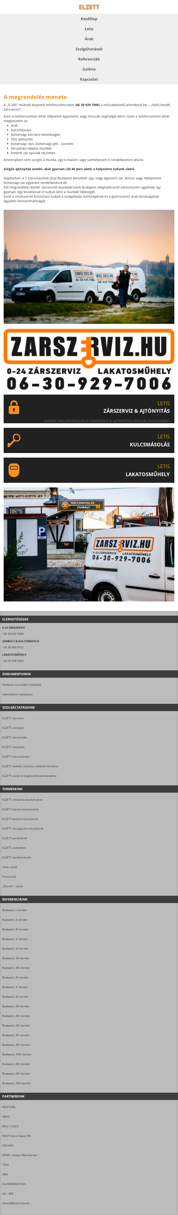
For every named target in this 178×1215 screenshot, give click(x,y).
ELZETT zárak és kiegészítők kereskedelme (29, 776)
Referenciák (89, 59)
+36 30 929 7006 (13, 634)
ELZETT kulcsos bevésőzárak (20, 809)
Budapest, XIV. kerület (16, 1025)
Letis (89, 28)
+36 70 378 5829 (13, 661)
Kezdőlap (89, 18)
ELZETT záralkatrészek (16, 857)
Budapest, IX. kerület (15, 977)
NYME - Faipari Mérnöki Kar (19, 1155)
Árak (89, 38)
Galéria (89, 69)
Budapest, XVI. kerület (16, 1045)
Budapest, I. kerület (14, 910)
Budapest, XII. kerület (15, 1006)
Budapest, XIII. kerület (16, 1016)
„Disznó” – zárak (12, 886)
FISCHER (7, 1145)
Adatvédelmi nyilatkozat (17, 694)
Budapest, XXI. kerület (16, 1074)
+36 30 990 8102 (13, 647)
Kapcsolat (89, 79)
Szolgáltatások (89, 49)
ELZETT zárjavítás (13, 747)
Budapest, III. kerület (15, 929)
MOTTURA (9, 1107)
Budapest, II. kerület (14, 920)
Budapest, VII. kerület (15, 958)
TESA (5, 1165)
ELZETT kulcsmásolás (15, 757)
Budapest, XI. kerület (15, 997)
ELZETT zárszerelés (14, 737)
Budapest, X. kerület (15, 987)
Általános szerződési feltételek (21, 685)
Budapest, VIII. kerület (16, 968)
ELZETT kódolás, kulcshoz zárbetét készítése (30, 766)
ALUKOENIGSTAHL (14, 1184)
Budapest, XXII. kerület (16, 1083)
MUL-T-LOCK (10, 1126)
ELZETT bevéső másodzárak (20, 819)
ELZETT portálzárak (14, 838)
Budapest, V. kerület (15, 939)
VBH (5, 1174)
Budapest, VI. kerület (15, 948)
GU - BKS (8, 1194)
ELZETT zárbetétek (14, 848)
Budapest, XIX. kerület (16, 1064)
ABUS (6, 1117)
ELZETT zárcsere (13, 718)
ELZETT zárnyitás (13, 728)
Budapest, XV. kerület (15, 1035)
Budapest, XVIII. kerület (16, 1054)
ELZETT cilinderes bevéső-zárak (22, 800)
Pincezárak (9, 877)
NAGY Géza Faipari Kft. (16, 1136)
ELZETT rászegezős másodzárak (22, 828)
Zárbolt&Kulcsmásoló (15, 1203)
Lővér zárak (9, 867)
